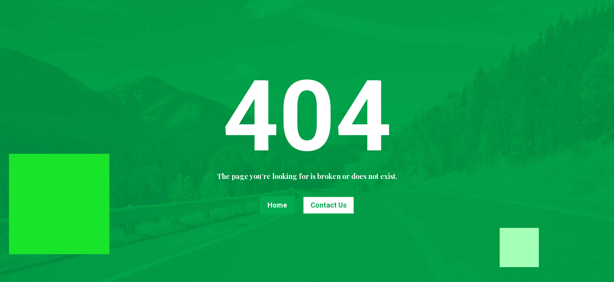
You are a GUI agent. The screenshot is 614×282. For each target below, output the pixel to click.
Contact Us (329, 205)
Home (277, 205)
